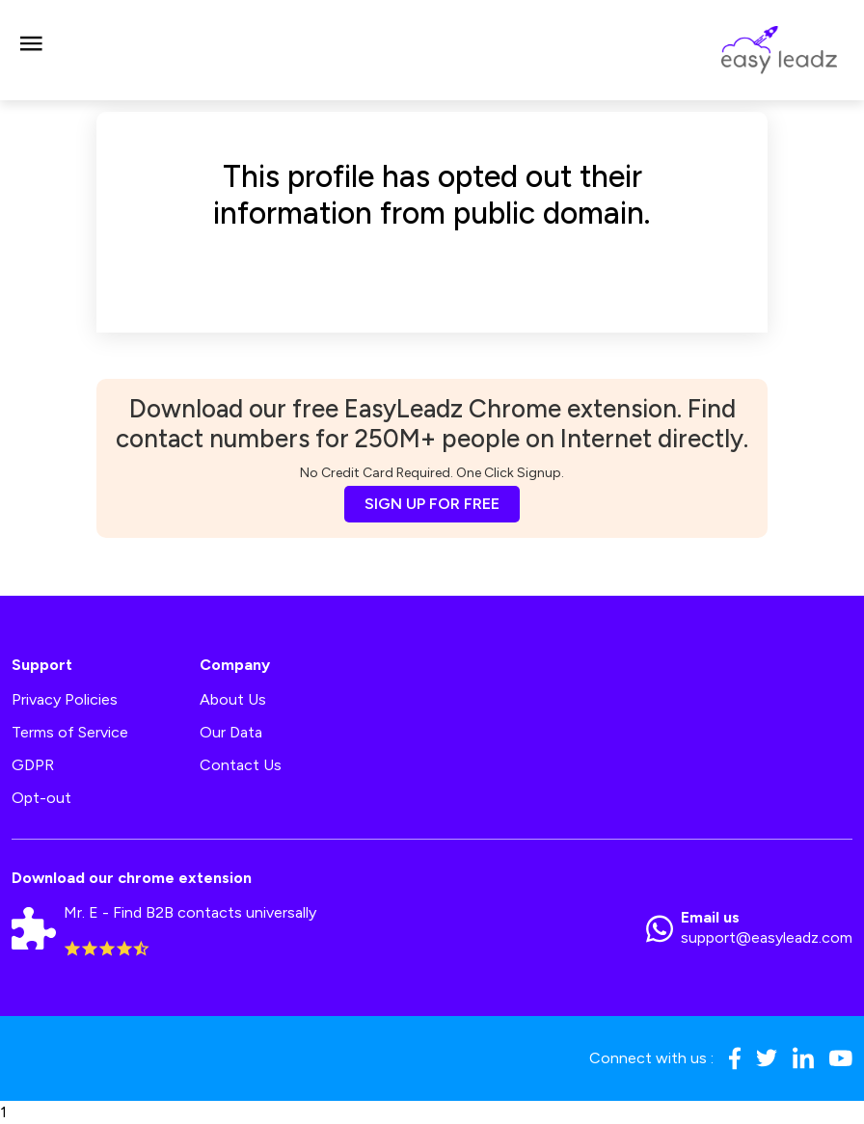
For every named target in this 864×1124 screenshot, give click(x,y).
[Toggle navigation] (31, 50)
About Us (233, 699)
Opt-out (41, 798)
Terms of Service (70, 732)
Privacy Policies (65, 699)
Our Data (231, 732)
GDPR (33, 765)
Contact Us (241, 765)
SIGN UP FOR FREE (432, 504)
